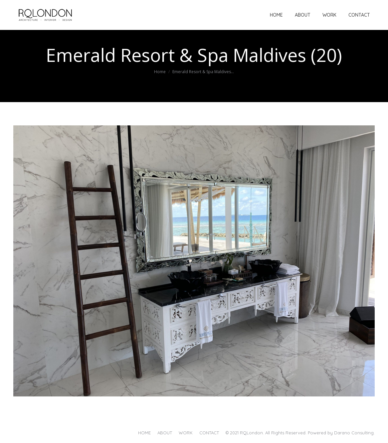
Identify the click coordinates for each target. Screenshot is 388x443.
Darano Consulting (354, 432)
